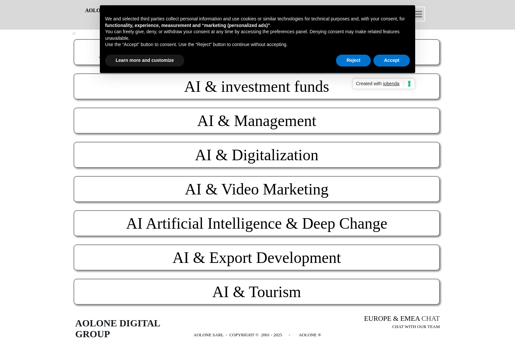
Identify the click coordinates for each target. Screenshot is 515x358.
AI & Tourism (256, 291)
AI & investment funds (256, 86)
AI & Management (256, 120)
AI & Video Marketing (256, 189)
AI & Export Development (256, 257)
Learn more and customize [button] (145, 60)
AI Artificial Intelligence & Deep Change (257, 223)
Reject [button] (353, 60)
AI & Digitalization (257, 155)
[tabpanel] (399, 322)
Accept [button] (391, 60)
